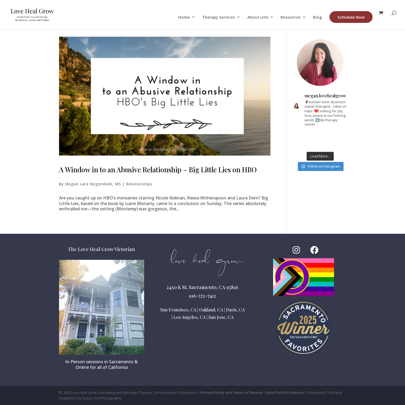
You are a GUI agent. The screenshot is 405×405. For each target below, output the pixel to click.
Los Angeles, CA (189, 317)
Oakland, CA (211, 309)
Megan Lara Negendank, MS (93, 183)
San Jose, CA (220, 317)
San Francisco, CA (178, 309)
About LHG (257, 17)
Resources (291, 17)
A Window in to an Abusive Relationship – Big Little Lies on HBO (158, 169)
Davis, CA (235, 309)
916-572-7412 (202, 296)
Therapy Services (218, 17)
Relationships (139, 183)
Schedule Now (351, 17)
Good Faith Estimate (284, 392)
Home (184, 17)
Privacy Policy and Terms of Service (231, 392)
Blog (317, 17)
